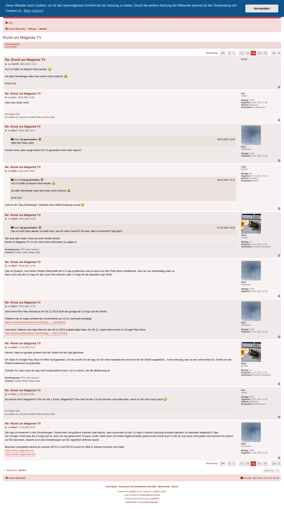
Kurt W (18, 180)
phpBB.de (155, 499)
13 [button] (241, 53)
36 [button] (273, 53)
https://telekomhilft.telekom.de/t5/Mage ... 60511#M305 (36, 333)
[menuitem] (9, 23)
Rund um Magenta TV (22, 37)
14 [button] (247, 53)
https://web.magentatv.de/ (19, 450)
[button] (223, 53)
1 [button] (233, 53)
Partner (174, 487)
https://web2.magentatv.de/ (20, 454)
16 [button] (259, 53)
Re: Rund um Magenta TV (25, 60)
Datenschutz (164, 487)
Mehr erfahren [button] (34, 10)
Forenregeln (11, 46)
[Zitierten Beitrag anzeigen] (40, 139)
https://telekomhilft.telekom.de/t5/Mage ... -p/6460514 (35, 322)
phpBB (132, 491)
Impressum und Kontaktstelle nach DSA (137, 487)
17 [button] (265, 53)
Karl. (17, 139)
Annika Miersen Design (150, 495)
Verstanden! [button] (262, 8)
